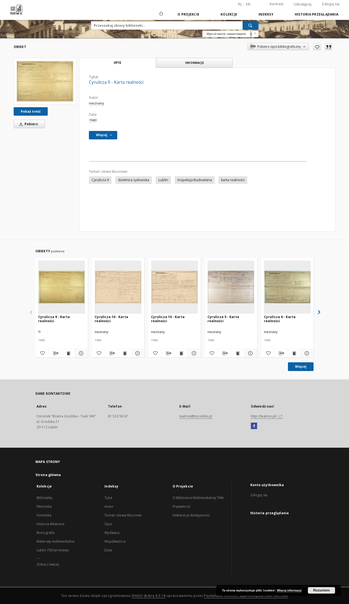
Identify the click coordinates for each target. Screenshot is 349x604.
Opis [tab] (117, 63)
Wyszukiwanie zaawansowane (226, 34)
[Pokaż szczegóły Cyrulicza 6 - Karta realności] (306, 353)
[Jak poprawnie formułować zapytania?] (254, 34)
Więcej (300, 366)
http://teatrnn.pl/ (267, 416)
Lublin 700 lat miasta (53, 550)
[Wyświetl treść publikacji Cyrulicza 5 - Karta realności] (237, 353)
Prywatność (182, 506)
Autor (108, 506)
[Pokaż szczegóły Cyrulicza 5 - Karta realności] (249, 353)
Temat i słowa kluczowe (123, 515)
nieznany (96, 103)
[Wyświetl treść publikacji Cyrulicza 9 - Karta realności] (68, 353)
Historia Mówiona (50, 524)
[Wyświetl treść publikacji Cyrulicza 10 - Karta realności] (124, 353)
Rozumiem (321, 590)
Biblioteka (44, 497)
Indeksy (265, 14)
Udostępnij (303, 4)
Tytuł (108, 497)
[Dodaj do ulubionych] (317, 46)
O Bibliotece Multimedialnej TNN (198, 497)
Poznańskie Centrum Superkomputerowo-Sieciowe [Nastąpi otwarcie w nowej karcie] (246, 595)
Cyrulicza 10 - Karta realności (111, 319)
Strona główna (48, 475)
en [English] (248, 4)
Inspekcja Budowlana (194, 180)
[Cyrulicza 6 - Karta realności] (287, 287)
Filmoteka (44, 506)
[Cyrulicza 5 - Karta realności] (231, 287)
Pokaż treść (31, 111)
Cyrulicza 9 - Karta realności (54, 319)
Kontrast (276, 4)
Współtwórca (114, 541)
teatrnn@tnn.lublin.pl (195, 416)
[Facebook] (254, 426)
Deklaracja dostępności (191, 515)
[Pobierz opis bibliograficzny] (55, 353)
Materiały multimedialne (55, 541)
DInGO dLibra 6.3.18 (149, 595)
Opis (108, 524)
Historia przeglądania (316, 14)
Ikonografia (46, 532)
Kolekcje (229, 14)
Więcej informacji (289, 590)
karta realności (233, 180)
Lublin (163, 180)
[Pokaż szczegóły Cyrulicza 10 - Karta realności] (137, 353)
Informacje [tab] (194, 63)
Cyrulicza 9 (100, 180)
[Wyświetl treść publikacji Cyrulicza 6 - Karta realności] (294, 353)
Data (108, 550)
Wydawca (111, 532)
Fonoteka (44, 515)
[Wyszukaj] (250, 25)
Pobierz (27, 124)
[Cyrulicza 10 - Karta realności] (118, 287)
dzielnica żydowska (133, 180)
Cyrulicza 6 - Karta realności (280, 319)
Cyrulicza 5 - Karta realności (223, 319)
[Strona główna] (161, 14)
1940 (93, 120)
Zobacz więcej (48, 564)
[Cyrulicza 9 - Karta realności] (45, 81)
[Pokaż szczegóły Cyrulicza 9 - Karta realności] (80, 353)
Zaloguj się (330, 4)
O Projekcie (188, 14)
